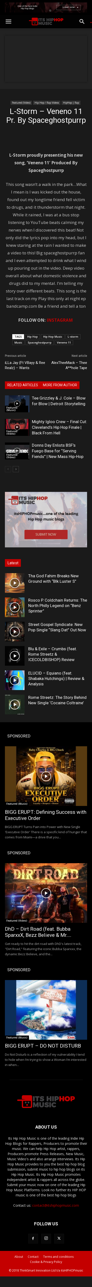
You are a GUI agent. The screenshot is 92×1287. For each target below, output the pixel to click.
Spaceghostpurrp (40, 342)
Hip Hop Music (52, 336)
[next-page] (16, 469)
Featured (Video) (21, 102)
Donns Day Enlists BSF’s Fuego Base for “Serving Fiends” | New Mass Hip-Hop (57, 451)
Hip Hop (32, 336)
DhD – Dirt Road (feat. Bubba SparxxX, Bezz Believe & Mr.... (38, 932)
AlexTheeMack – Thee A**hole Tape (69, 365)
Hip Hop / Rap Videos (47, 102)
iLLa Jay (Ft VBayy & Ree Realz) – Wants (25, 365)
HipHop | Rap (71, 102)
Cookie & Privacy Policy (46, 1262)
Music (18, 342)
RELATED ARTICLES (22, 385)
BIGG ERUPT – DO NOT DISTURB (43, 1046)
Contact (33, 1257)
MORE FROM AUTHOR (60, 385)
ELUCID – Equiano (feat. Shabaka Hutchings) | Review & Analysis (56, 678)
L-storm (73, 336)
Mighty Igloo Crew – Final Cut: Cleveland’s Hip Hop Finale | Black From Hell (59, 427)
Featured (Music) (11, 409)
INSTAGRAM (60, 320)
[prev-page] (8, 469)
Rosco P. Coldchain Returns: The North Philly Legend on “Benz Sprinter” (57, 605)
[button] (8, 21)
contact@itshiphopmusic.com (55, 1205)
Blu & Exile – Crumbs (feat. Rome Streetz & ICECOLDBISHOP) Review (52, 654)
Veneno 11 (64, 342)
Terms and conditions (58, 1257)
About (18, 1257)
